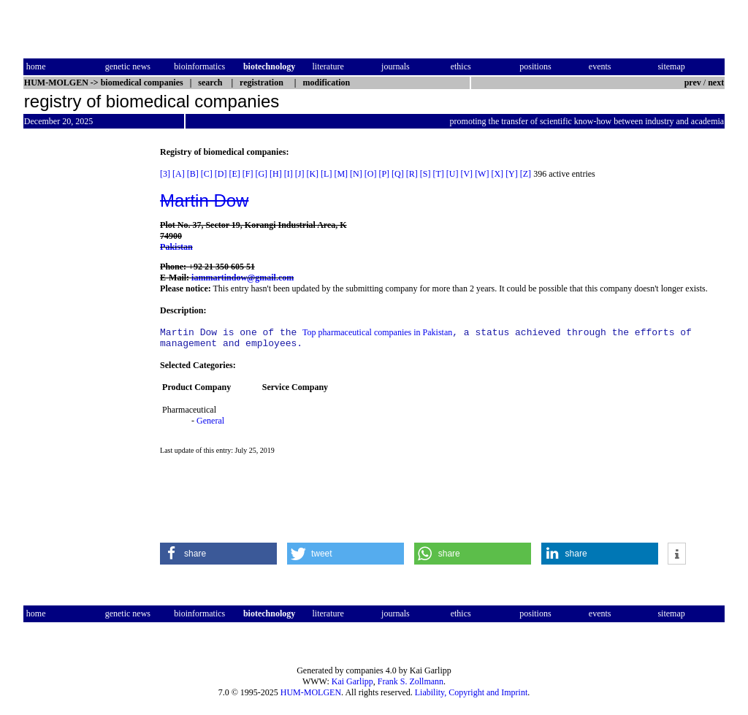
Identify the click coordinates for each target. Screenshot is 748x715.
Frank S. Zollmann (410, 681)
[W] (482, 174)
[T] (437, 174)
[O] (371, 174)
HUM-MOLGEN (310, 692)
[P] (383, 174)
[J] (300, 174)
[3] (165, 174)
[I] (288, 174)
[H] (276, 174)
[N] (356, 174)
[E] (234, 174)
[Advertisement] (84, 366)
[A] (178, 174)
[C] (207, 174)
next (716, 82)
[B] (193, 174)
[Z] (525, 174)
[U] (452, 174)
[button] (218, 558)
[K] (312, 174)
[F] (248, 174)
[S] (425, 174)
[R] (412, 174)
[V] (466, 174)
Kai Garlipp (352, 681)
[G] (261, 174)
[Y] (511, 174)
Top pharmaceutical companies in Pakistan (377, 334)
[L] (326, 174)
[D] (221, 174)
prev (692, 82)
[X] (497, 174)
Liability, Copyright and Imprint (471, 692)
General (210, 425)
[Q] (398, 174)
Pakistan (176, 247)
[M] (341, 174)
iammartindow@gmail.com (242, 277)
